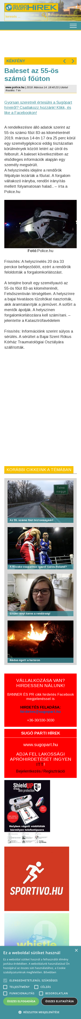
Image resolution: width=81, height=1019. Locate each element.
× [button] (76, 950)
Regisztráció (54, 771)
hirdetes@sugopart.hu (40, 712)
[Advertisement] (40, 43)
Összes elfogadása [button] (21, 1001)
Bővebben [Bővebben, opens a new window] (50, 972)
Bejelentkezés (28, 771)
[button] (40, 1012)
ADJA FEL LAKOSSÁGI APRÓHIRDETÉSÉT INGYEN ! (40, 759)
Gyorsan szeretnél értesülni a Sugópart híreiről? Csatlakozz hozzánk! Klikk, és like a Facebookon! (38, 107)
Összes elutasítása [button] (59, 1001)
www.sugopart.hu (40, 744)
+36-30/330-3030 (40, 720)
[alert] (40, 982)
